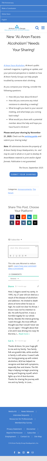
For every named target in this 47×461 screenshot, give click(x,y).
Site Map (38, 436)
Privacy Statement (14, 429)
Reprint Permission (15, 433)
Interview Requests (21, 415)
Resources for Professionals (21, 419)
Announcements (25, 189)
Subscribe (31, 433)
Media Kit (13, 411)
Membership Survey (23, 422)
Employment (10, 436)
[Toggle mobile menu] (43, 28)
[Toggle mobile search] (37, 28)
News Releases (27, 411)
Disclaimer (31, 429)
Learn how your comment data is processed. (22, 267)
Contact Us (25, 436)
